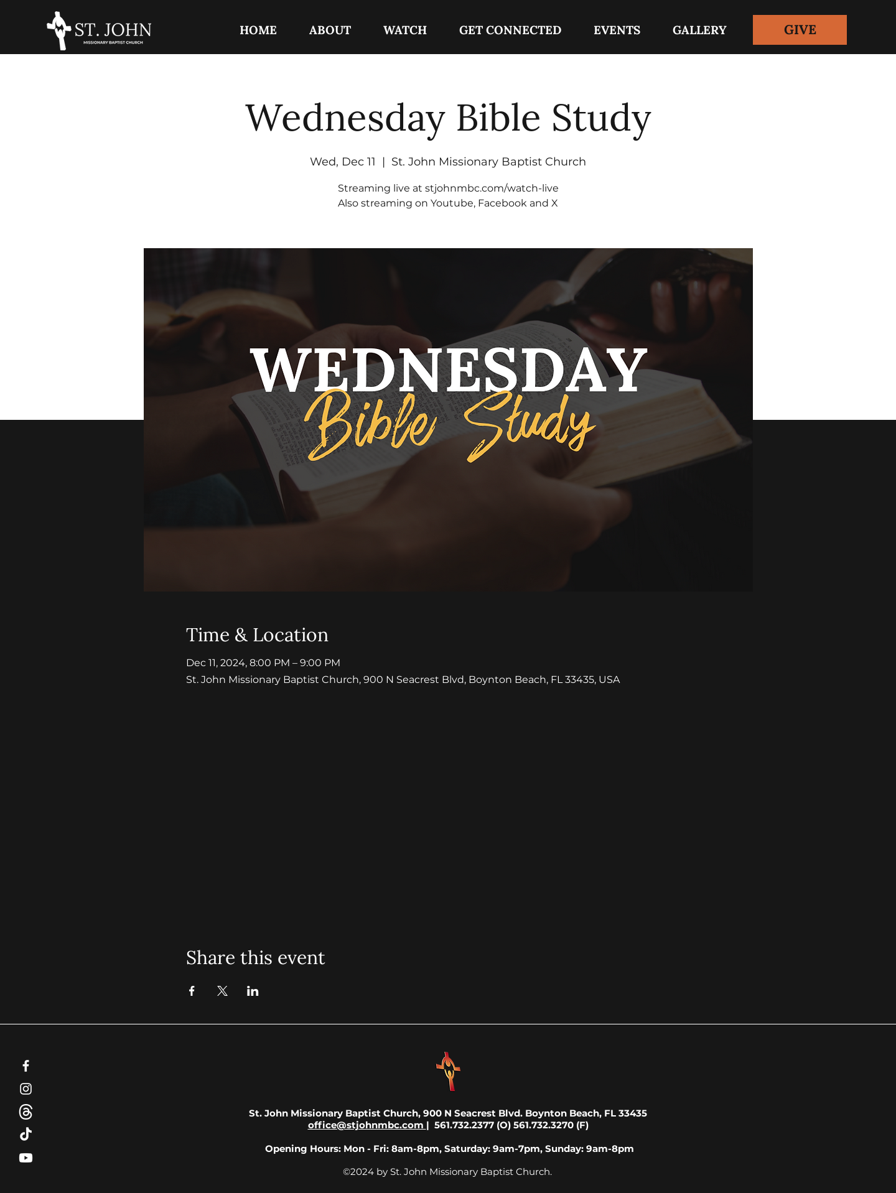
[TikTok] (26, 1135)
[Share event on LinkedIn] (253, 991)
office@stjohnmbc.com (367, 1125)
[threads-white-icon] (26, 1112)
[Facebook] (26, 1066)
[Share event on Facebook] (192, 991)
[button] (510, 30)
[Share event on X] (222, 991)
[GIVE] (800, 30)
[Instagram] (26, 1089)
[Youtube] (26, 1158)
